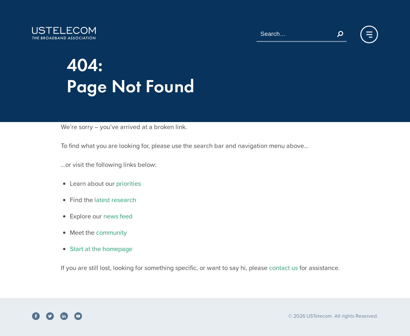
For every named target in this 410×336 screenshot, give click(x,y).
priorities (128, 183)
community (111, 232)
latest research (115, 200)
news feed (118, 216)
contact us (283, 268)
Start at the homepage (101, 249)
